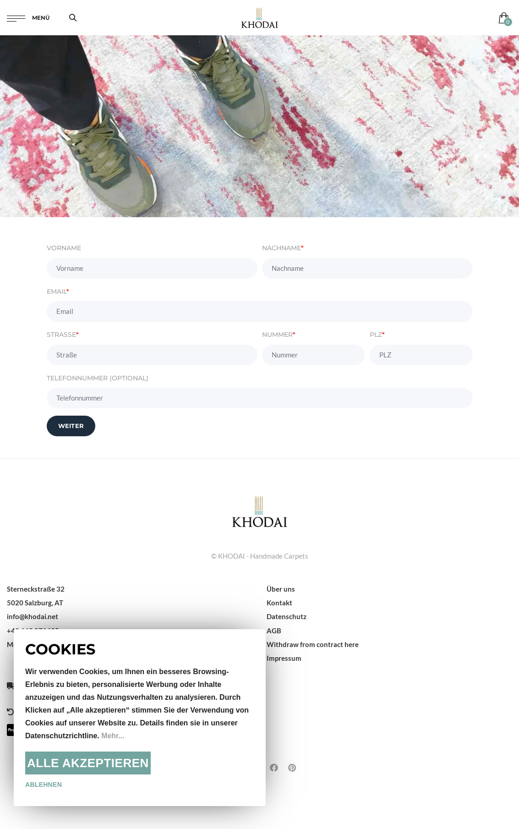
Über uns (281, 589)
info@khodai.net (32, 616)
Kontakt (279, 602)
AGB (274, 630)
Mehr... (113, 736)
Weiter (71, 425)
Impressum (284, 658)
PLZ (377, 334)
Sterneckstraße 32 (36, 589)
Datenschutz (286, 616)
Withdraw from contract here (313, 644)
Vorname (64, 248)
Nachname (283, 248)
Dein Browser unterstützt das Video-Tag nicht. (259, 126)
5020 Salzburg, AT (35, 602)
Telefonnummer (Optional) (97, 378)
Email (58, 291)
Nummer (278, 334)
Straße (63, 334)
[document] (139, 718)
